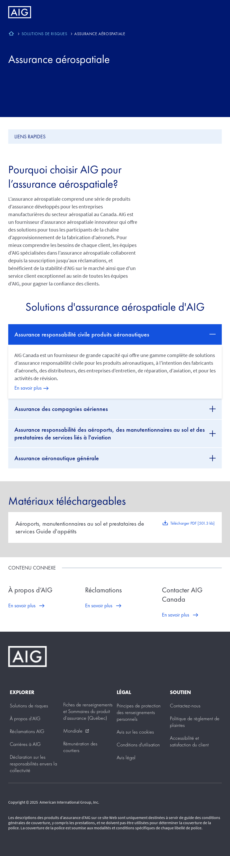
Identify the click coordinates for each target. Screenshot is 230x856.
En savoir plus (28, 387)
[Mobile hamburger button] (215, 12)
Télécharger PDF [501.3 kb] (192, 523)
